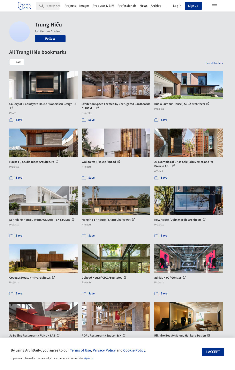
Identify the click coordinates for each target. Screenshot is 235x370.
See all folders (214, 63)
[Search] (53, 6)
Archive (156, 5)
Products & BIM (103, 5)
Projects (70, 5)
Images (84, 5)
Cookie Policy (134, 350)
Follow (50, 38)
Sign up (193, 5)
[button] (16, 62)
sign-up (88, 358)
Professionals (127, 5)
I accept (213, 351)
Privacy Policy (104, 350)
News (143, 5)
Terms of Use (80, 350)
